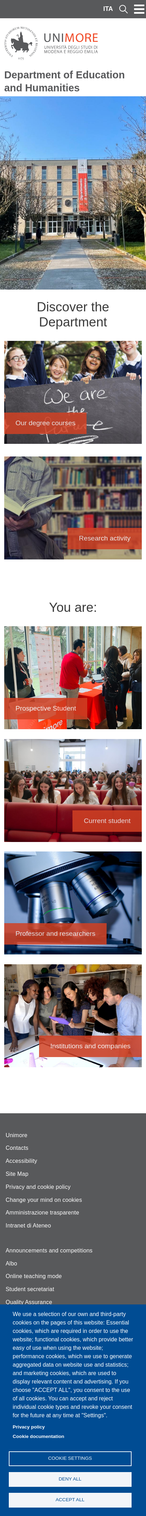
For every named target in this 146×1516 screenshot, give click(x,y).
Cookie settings (70, 1458)
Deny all (70, 1479)
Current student (73, 794)
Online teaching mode (34, 1276)
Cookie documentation (38, 1436)
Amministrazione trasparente (42, 1213)
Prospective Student (73, 681)
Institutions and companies (73, 1019)
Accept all (70, 1499)
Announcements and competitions (49, 1250)
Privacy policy (29, 1427)
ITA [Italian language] (108, 8)
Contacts (17, 1148)
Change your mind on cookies (44, 1200)
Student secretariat (30, 1289)
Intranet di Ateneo (28, 1226)
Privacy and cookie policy (38, 1187)
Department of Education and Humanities (64, 81)
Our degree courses (73, 396)
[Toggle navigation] (139, 9)
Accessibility (21, 1161)
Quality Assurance (29, 1302)
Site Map (17, 1174)
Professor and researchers (73, 906)
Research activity (73, 511)
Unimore (16, 1135)
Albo (11, 1263)
